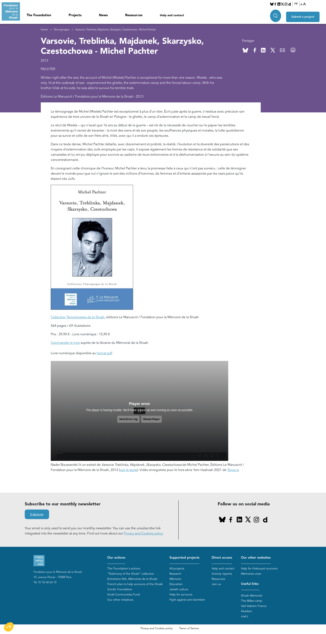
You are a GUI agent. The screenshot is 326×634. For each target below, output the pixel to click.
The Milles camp (251, 601)
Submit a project (306, 14)
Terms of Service (189, 628)
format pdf (104, 353)
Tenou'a (233, 469)
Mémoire (175, 579)
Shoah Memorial (251, 595)
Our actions (116, 557)
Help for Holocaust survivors (259, 568)
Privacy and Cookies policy (143, 533)
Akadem (246, 611)
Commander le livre (65, 342)
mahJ (244, 616)
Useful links (250, 584)
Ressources (133, 15)
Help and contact (172, 15)
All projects (176, 568)
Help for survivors (180, 594)
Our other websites (256, 557)
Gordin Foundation (119, 589)
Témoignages (61, 30)
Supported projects (184, 557)
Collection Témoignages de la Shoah (78, 317)
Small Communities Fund (123, 594)
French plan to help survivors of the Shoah (135, 584)
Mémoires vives (251, 574)
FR (297, 4)
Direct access (222, 557)
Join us (216, 584)
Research (175, 574)
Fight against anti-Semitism (187, 600)
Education (176, 584)
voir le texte (128, 469)
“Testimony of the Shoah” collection (130, 574)
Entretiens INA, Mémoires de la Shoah (132, 579)
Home (44, 30)
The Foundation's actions (123, 568)
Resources (218, 579)
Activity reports (222, 574)
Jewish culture (178, 589)
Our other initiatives (120, 600)
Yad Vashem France (254, 606)
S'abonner (37, 514)
